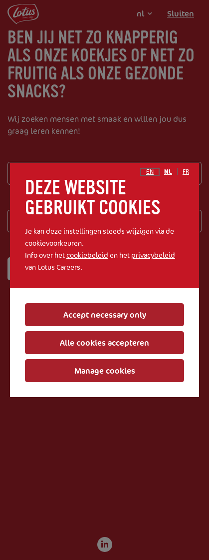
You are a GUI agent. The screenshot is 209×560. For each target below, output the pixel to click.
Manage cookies (104, 370)
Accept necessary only (104, 314)
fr (186, 172)
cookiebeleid (87, 255)
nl (168, 172)
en (150, 172)
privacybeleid (153, 255)
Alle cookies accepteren (104, 342)
